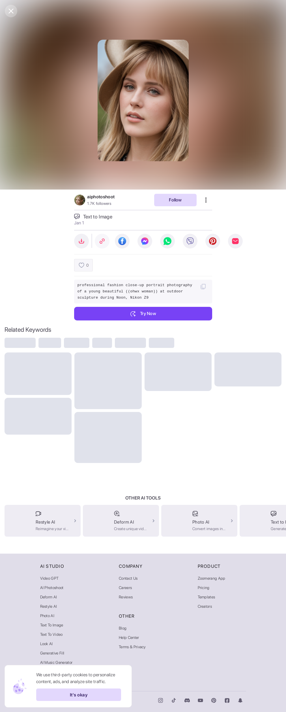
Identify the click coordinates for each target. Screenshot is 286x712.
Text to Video (51, 634)
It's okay (78, 694)
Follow (175, 200)
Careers (125, 587)
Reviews (126, 597)
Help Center (129, 637)
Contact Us (128, 578)
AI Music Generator (56, 662)
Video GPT (49, 578)
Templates (206, 597)
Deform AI (48, 597)
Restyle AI (48, 606)
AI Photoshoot (52, 587)
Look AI (46, 643)
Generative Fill (52, 653)
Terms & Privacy (132, 647)
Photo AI (47, 615)
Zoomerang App (211, 578)
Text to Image (51, 625)
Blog (122, 628)
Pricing (204, 587)
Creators (205, 606)
